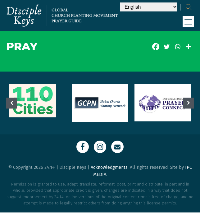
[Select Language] (148, 6)
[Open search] (189, 7)
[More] (188, 46)
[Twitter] (166, 46)
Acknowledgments (109, 167)
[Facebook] (156, 46)
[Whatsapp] (177, 46)
